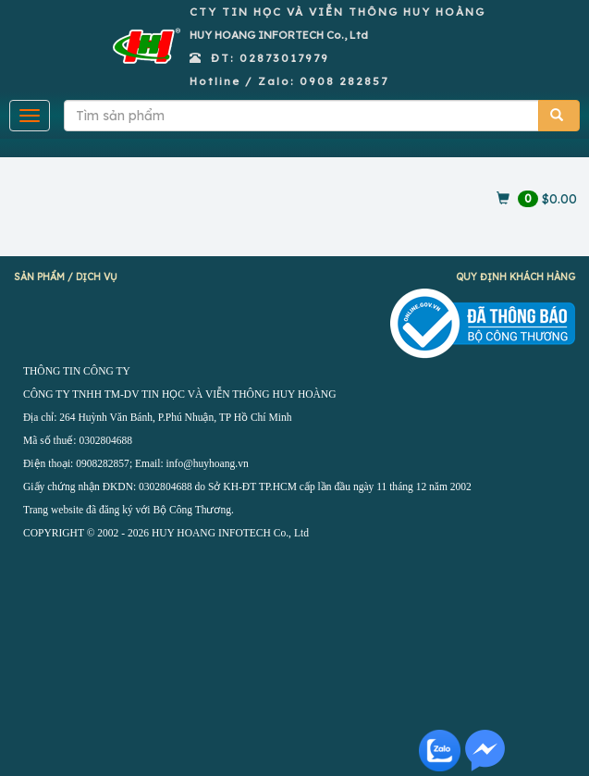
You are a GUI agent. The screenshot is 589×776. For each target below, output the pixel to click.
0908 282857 (344, 81)
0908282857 (102, 463)
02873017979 (284, 58)
